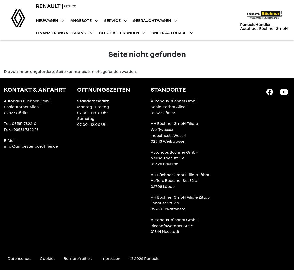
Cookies (47, 258)
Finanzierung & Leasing (61, 32)
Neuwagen (47, 20)
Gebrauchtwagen (152, 20)
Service (112, 20)
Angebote (81, 20)
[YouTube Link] (284, 91)
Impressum (111, 258)
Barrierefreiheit (78, 258)
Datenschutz (20, 258)
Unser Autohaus (169, 32)
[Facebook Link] (269, 91)
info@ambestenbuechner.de (31, 146)
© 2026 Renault (144, 258)
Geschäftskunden (119, 32)
